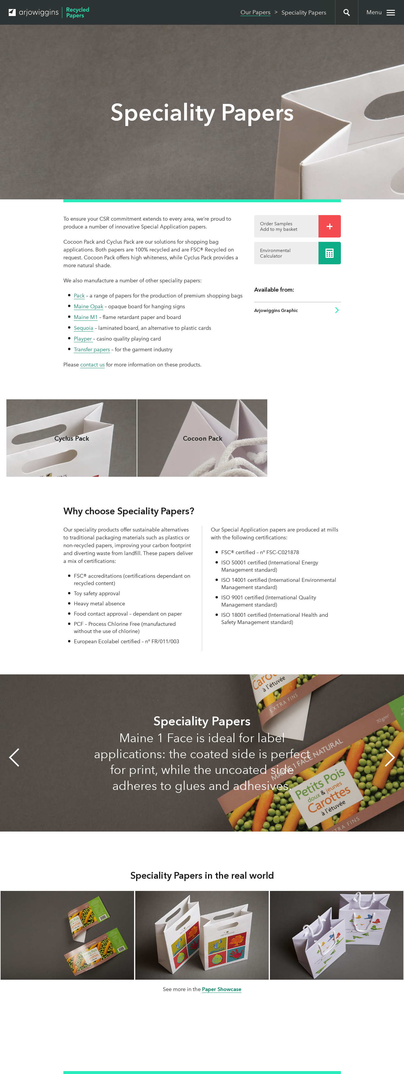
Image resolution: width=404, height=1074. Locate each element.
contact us (92, 364)
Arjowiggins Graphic (276, 310)
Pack (79, 296)
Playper (83, 339)
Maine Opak (88, 306)
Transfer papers (92, 349)
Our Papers (255, 12)
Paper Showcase (221, 989)
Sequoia (83, 328)
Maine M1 (86, 317)
